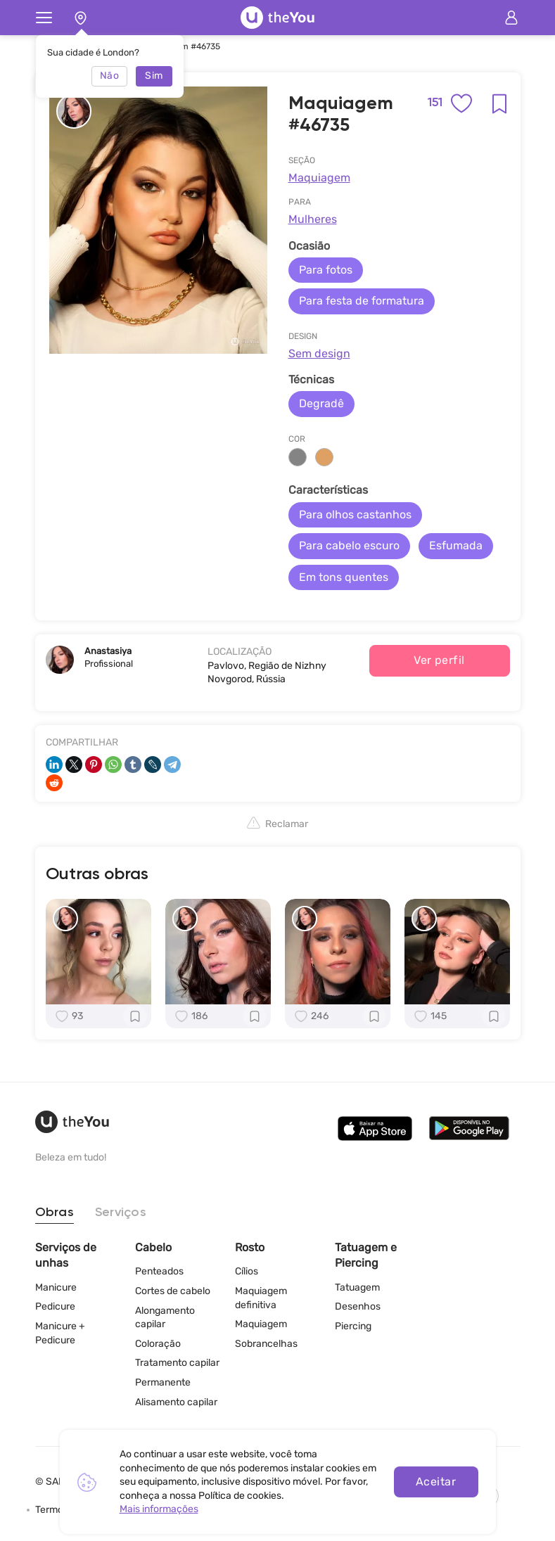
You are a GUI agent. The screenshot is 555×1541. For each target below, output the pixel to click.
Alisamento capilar (176, 1402)
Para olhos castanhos (355, 514)
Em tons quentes (343, 577)
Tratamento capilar (177, 1363)
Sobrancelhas (266, 1344)
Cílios (246, 1271)
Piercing (353, 1326)
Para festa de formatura (361, 300)
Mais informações (159, 1509)
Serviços (120, 1212)
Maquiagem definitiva (261, 1298)
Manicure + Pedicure (60, 1333)
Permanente (163, 1382)
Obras (54, 1212)
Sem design (319, 353)
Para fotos (325, 269)
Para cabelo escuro (349, 545)
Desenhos (358, 1306)
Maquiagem (319, 177)
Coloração (158, 1344)
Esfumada (456, 545)
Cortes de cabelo (172, 1291)
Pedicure (55, 1306)
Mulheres (312, 219)
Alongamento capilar (165, 1318)
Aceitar (436, 1481)
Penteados (159, 1271)
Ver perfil (439, 660)
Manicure (56, 1287)
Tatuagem (357, 1287)
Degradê (321, 403)
